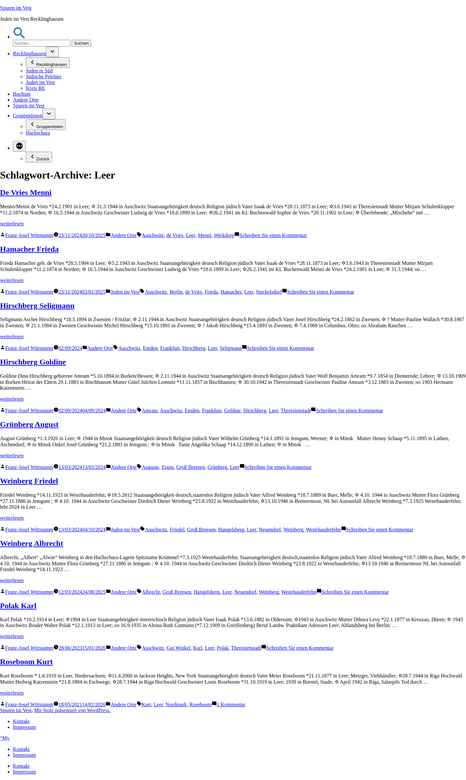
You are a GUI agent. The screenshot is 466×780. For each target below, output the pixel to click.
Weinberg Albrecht (31, 543)
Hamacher (230, 292)
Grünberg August (29, 424)
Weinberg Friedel (29, 481)
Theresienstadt (296, 410)
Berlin (176, 292)
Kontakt (21, 721)
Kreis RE (35, 88)
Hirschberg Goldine (33, 362)
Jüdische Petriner (43, 76)
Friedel (177, 529)
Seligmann (231, 348)
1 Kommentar (231, 704)
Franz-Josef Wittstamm (29, 235)
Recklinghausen (29, 53)
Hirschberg (193, 348)
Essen (167, 467)
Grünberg (217, 467)
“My (4, 738)
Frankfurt (170, 348)
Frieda (211, 292)
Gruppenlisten (27, 115)
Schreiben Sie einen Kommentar (273, 235)
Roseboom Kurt (26, 661)
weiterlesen (12, 223)
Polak (222, 648)
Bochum (21, 94)
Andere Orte (26, 100)
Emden (150, 348)
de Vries (174, 235)
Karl (197, 648)
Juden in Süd (39, 70)
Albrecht (151, 592)
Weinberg (293, 529)
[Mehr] (19, 146)
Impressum (24, 727)
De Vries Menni (25, 192)
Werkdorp (224, 235)
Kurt (146, 704)
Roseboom (200, 704)
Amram (150, 410)
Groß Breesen (190, 467)
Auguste (150, 467)
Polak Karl (18, 605)
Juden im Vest (40, 82)
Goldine (232, 410)
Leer (190, 235)
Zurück (39, 157)
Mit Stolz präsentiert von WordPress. (72, 710)
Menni (204, 235)
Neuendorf (270, 529)
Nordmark (176, 704)
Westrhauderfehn (323, 529)
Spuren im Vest (15, 8)
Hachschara (38, 132)
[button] (19, 36)
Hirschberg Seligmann (37, 305)
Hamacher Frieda (29, 249)
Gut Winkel (179, 648)
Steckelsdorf (269, 292)
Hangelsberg (231, 529)
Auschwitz (153, 235)
